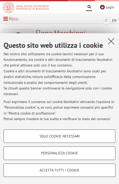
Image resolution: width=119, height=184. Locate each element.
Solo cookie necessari (60, 136)
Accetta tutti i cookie (59, 170)
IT (106, 20)
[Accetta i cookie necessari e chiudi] (111, 41)
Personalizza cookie (59, 153)
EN (114, 20)
